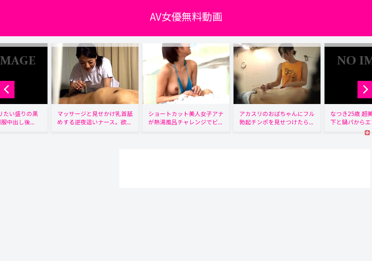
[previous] (7, 89)
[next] (364, 89)
